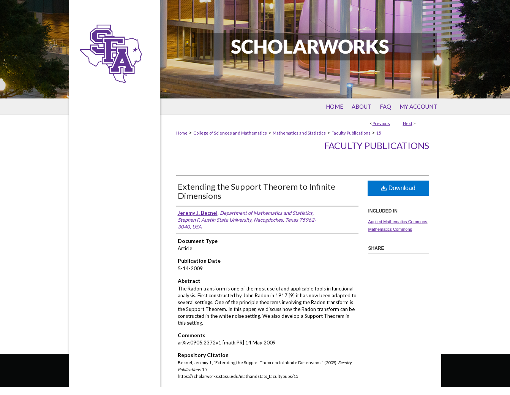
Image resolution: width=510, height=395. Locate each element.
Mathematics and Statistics (299, 132)
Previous (381, 123)
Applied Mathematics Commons (397, 221)
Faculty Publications (351, 132)
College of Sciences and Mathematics (230, 132)
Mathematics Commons (390, 229)
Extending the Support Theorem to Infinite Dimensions (256, 191)
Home (182, 132)
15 (378, 132)
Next (407, 123)
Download (398, 188)
